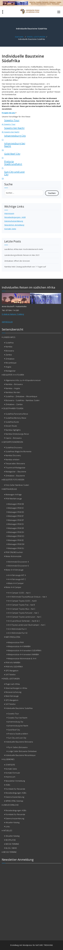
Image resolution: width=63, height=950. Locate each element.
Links (8, 826)
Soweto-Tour (11, 120)
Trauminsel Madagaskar (15, 467)
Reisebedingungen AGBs (16, 793)
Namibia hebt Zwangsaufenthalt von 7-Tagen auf (25, 266)
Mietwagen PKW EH (16, 532)
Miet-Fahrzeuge (12, 696)
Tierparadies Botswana (15, 463)
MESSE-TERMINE (12, 844)
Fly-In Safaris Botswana (17, 747)
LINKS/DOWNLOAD (11, 805)
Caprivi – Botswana (13, 438)
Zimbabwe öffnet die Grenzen (17, 261)
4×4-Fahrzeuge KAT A (17, 575)
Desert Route (11, 426)
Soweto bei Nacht (14, 128)
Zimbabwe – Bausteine (15, 475)
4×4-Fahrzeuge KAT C (17, 579)
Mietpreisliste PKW (16, 642)
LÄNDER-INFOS (9, 337)
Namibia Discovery (13, 455)
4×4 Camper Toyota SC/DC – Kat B (22, 601)
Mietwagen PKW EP (16, 520)
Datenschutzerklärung (13, 221)
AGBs (8, 785)
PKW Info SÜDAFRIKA (14, 666)
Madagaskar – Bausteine (16, 471)
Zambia (9, 354)
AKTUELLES (7, 830)
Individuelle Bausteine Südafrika (19, 708)
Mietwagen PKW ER (16, 528)
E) (3, 157)
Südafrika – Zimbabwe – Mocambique (21, 396)
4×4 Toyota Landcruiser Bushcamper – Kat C (26, 625)
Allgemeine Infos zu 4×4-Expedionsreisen (23, 380)
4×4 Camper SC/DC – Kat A (19, 593)
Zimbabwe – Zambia (14, 404)
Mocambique (11, 362)
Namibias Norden (13, 392)
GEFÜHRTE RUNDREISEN (13, 442)
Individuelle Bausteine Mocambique (20, 755)
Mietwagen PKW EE (16, 540)
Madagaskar (11, 371)
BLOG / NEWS (11, 848)
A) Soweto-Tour (8, 124)
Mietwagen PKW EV (16, 524)
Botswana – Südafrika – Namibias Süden (22, 400)
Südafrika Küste (12, 422)
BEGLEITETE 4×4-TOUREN (13, 375)
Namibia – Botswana (14, 384)
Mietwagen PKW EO (16, 536)
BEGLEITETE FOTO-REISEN (13, 479)
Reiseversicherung (13, 692)
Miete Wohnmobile (13, 556)
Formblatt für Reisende (15, 789)
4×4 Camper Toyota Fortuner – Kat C (23, 613)
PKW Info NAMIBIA (13, 662)
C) (3, 139)
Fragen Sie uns (8, 112)
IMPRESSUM (7, 322)
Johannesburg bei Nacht (14, 145)
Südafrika (10, 342)
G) (3, 178)
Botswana (10, 350)
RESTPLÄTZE (11, 840)
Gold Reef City (12, 153)
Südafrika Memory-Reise (16, 418)
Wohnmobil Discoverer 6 (18, 565)
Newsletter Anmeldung (15, 781)
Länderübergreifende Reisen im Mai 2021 (22, 255)
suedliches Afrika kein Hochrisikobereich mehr (23, 249)
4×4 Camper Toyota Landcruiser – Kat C (24, 617)
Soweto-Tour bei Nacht (17, 717)
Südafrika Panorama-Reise (17, 414)
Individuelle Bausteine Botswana (19, 742)
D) (3, 150)
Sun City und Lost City (14, 173)
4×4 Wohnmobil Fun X (17, 629)
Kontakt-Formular (13, 773)
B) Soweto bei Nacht (10, 132)
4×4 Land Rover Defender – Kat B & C (24, 621)
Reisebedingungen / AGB (15, 217)
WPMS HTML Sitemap (14, 801)
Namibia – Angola (13, 388)
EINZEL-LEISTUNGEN (36, 36)
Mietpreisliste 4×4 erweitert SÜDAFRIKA (24, 650)
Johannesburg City (15, 135)
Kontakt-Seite (10, 229)
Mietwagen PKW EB (16, 504)
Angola (8, 367)
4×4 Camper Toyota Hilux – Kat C (21, 609)
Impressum (9, 213)
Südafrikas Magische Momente (18, 451)
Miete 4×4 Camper (16, 583)
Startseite (19, 36)
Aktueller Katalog (12, 822)
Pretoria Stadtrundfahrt (13, 163)
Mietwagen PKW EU (16, 548)
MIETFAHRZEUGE (10, 489)
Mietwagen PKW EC (16, 508)
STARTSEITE (10, 764)
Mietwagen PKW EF (16, 516)
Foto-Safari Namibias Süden (17, 485)
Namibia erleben (12, 459)
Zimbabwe (10, 359)
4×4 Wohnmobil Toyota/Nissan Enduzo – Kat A (27, 596)
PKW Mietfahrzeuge (14, 498)
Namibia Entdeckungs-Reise (17, 434)
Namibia (9, 346)
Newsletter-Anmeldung (14, 225)
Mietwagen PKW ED (16, 512)
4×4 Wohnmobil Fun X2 (18, 633)
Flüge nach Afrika (13, 684)
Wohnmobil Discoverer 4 (18, 561)
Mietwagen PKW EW (16, 544)
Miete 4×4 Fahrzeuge (14, 570)
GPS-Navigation (12, 670)
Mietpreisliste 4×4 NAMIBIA (19, 646)
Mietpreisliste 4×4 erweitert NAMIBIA (23, 654)
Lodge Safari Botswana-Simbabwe (22, 751)
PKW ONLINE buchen (14, 552)
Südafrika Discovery (14, 447)
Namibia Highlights (13, 430)
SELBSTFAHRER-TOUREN (13, 408)
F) (2, 168)
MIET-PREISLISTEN (13, 637)
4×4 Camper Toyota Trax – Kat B (21, 605)
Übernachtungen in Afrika (16, 688)
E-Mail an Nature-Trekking (13, 314)
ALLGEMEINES (8, 759)
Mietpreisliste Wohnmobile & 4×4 (22, 658)
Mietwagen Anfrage (14, 494)
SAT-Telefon (11, 674)
